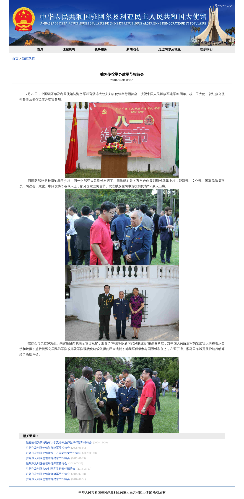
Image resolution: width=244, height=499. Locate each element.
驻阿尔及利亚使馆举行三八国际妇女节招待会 (53, 453)
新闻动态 (132, 49)
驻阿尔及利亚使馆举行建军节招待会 (48, 447)
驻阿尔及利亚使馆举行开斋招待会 (46, 463)
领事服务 (100, 49)
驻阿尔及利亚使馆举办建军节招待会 (48, 458)
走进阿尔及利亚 (169, 49)
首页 (40, 49)
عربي (230, 5)
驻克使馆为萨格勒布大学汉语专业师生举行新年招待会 (59, 442)
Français (220, 5)
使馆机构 (68, 49)
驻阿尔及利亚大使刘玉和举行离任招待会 (50, 468)
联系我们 (206, 49)
